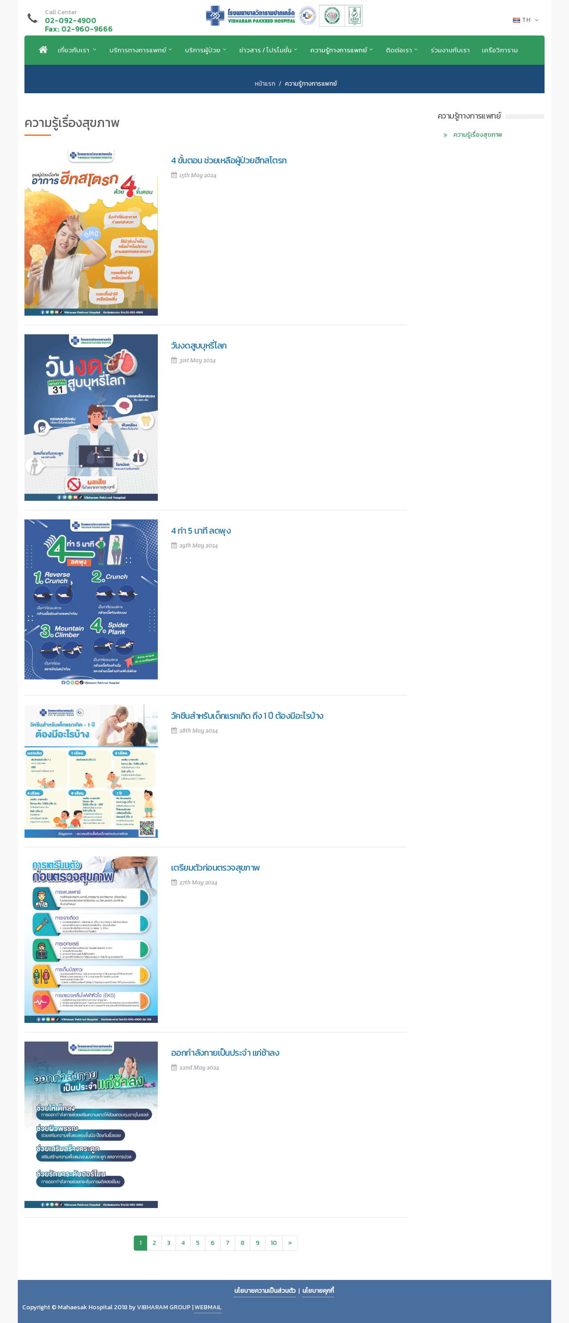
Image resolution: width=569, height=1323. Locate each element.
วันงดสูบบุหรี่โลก (199, 345)
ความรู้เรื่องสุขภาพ (477, 134)
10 (274, 1243)
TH (526, 20)
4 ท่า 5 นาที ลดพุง (201, 530)
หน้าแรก (265, 83)
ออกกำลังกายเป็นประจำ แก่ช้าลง (225, 1052)
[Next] (290, 1243)
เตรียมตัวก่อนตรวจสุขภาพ (215, 867)
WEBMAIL (208, 1307)
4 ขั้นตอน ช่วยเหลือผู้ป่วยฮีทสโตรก (228, 160)
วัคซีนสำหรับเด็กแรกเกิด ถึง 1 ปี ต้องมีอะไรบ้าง (247, 715)
